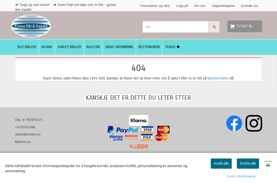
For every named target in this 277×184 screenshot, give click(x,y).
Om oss (199, 6)
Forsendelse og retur (155, 6)
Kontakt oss (249, 6)
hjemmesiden (218, 78)
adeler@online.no (28, 134)
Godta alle (248, 163)
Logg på (182, 6)
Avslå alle (221, 163)
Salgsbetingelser (223, 6)
